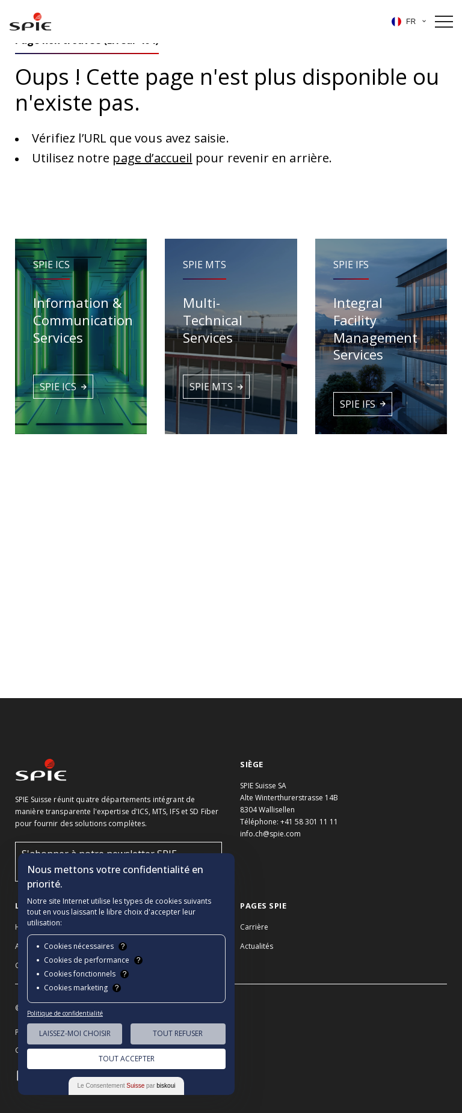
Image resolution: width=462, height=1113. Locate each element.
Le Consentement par (127, 1085)
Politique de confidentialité (65, 1013)
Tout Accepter (127, 1058)
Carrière (254, 927)
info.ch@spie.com (270, 834)
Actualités (256, 946)
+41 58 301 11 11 (309, 822)
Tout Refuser (178, 1033)
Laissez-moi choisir (75, 1033)
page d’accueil (152, 158)
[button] (81, 336)
